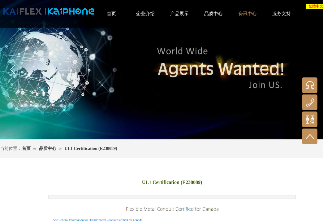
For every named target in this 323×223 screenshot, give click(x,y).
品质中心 (47, 148)
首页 (26, 148)
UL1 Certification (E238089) (90, 148)
